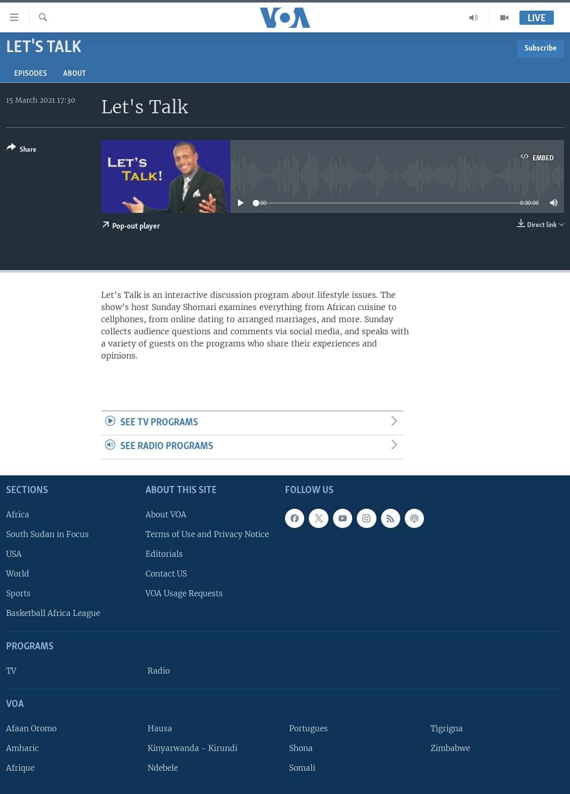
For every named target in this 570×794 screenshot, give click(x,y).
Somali (302, 768)
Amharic (22, 748)
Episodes (30, 74)
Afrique (20, 768)
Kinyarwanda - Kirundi (193, 748)
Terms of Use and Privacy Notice (207, 534)
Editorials (164, 554)
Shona (301, 748)
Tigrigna (447, 728)
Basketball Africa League (53, 613)
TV (11, 671)
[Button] (21, 150)
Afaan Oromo (31, 728)
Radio (159, 671)
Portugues (308, 728)
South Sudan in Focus (47, 534)
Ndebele (163, 768)
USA (14, 554)
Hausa (160, 728)
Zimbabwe (450, 748)
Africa (17, 514)
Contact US (166, 574)
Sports (18, 593)
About (74, 74)
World (17, 574)
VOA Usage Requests (184, 593)
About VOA (166, 514)
